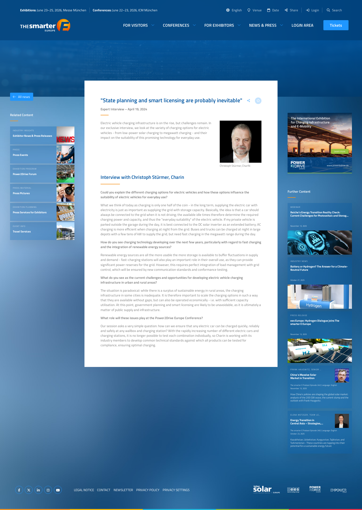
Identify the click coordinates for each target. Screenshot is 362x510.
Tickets (336, 25)
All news (20, 96)
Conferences (176, 25)
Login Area (302, 25)
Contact (103, 489)
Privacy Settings (176, 489)
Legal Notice (84, 489)
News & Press (263, 25)
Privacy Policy (147, 489)
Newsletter (123, 489)
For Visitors (135, 25)
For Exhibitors (219, 25)
